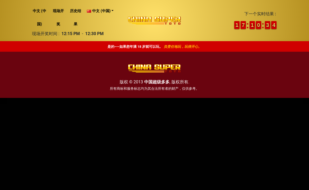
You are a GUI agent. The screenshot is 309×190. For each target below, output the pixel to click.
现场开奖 (58, 17)
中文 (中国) (39, 17)
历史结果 (75, 17)
